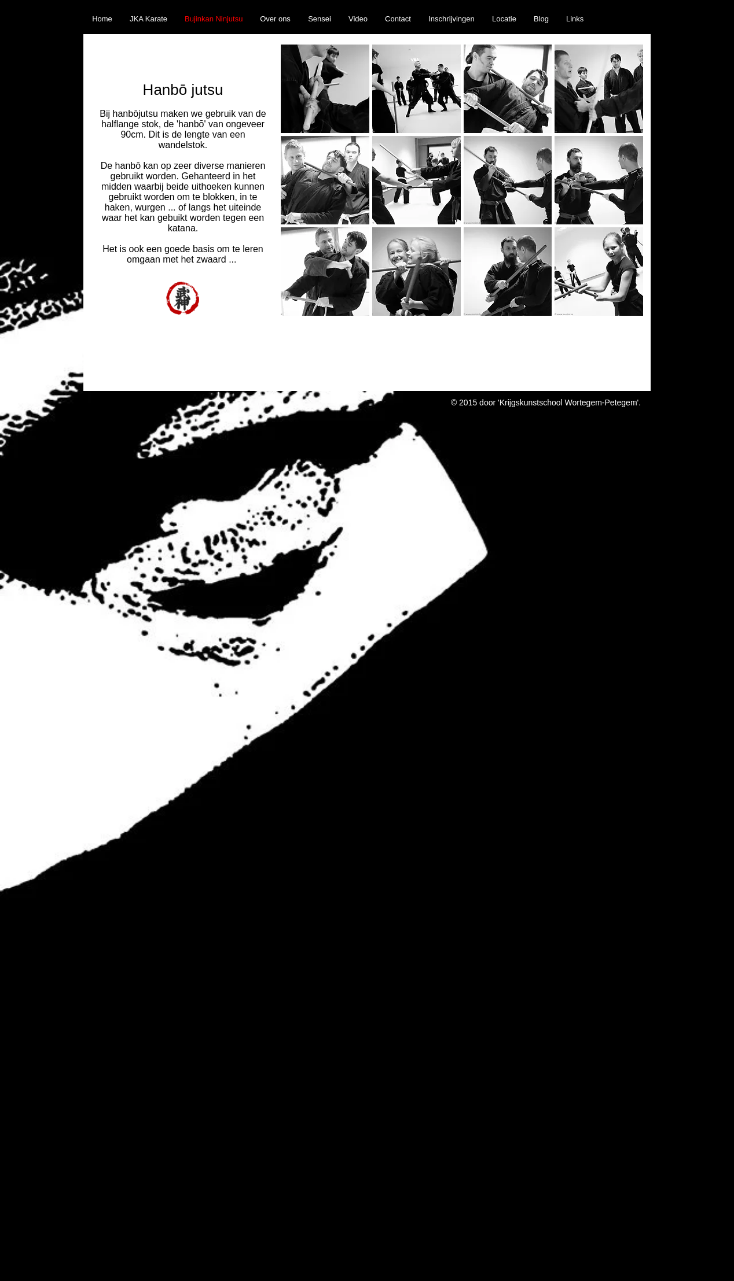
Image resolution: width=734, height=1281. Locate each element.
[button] (325, 89)
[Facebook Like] (626, 6)
